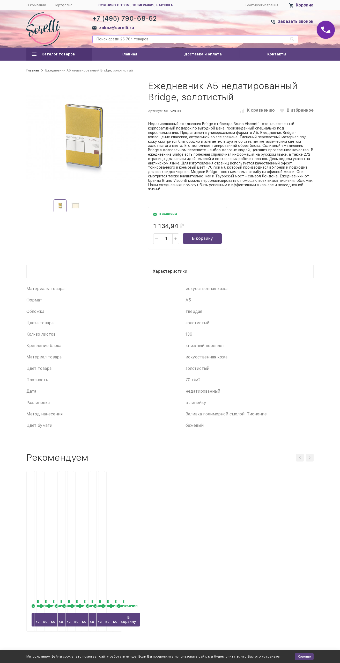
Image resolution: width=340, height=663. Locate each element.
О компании (36, 5)
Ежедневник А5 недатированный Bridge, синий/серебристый (55, 544)
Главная (129, 54)
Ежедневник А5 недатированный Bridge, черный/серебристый (276, 544)
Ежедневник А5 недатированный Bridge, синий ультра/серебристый (131, 544)
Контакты (276, 54)
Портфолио (63, 5)
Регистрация (267, 5)
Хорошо (304, 656)
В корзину (202, 238)
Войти (251, 5)
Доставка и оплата (203, 54)
